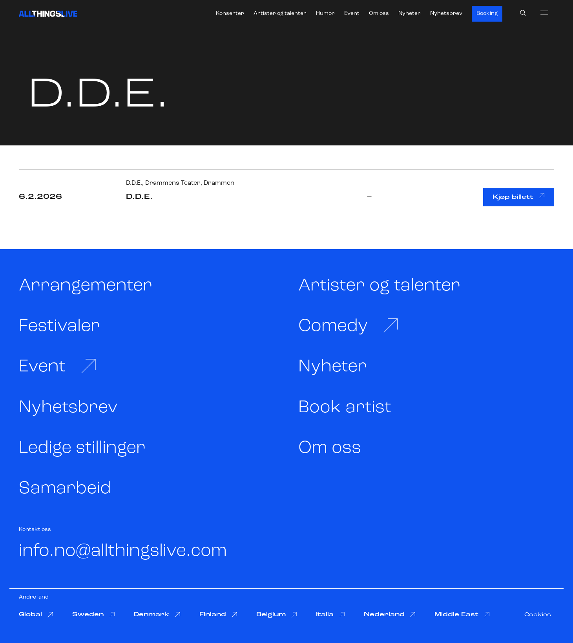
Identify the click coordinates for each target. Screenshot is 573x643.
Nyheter (409, 14)
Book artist (344, 408)
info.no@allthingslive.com (123, 551)
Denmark (157, 615)
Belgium (276, 615)
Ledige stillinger (82, 448)
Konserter (230, 14)
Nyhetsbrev (446, 14)
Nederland (390, 615)
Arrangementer (85, 286)
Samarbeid (65, 489)
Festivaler (59, 326)
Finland (218, 615)
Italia (330, 615)
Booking (487, 14)
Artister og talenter (280, 14)
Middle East (462, 615)
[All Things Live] (48, 14)
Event (351, 14)
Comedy (349, 326)
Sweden (93, 615)
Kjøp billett (519, 196)
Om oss (379, 14)
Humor (325, 14)
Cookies (537, 615)
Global (36, 615)
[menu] (544, 12)
